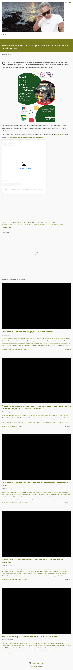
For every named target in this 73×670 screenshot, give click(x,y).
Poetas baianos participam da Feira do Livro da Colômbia (29, 636)
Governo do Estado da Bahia (11, 225)
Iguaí (22, 225)
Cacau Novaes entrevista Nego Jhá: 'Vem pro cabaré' (27, 331)
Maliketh (41, 666)
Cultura (40, 222)
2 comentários (17, 426)
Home (4, 34)
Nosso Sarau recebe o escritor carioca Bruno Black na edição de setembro (32, 560)
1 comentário (16, 654)
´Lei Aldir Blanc (11, 222)
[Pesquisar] (66, 3)
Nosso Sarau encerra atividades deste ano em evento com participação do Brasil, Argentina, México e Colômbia (36, 407)
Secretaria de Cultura (46, 225)
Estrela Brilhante (49, 222)
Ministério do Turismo (32, 225)
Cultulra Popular (31, 222)
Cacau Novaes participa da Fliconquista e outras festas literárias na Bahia (35, 484)
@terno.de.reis (60, 134)
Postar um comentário (19, 349)
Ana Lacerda (21, 222)
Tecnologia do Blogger (36, 663)
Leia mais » (68, 349)
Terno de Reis (58, 225)
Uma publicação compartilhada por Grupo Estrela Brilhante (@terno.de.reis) (24, 189)
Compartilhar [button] (6, 227)
